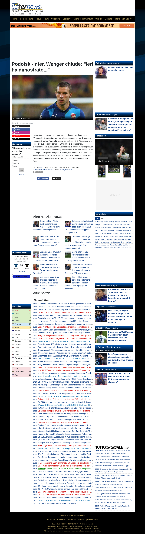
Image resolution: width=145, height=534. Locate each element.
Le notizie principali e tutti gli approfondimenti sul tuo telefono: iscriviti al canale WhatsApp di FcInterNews (83, 411)
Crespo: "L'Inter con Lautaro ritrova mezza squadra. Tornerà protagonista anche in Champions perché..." (82, 498)
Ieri (102, 218)
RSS (96, 520)
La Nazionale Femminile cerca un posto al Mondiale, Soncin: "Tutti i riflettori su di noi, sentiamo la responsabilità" (86, 321)
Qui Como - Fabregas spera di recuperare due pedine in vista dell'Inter (68, 457)
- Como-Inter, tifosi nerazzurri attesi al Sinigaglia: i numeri (64, 472)
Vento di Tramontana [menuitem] (83, 19)
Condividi (43, 178)
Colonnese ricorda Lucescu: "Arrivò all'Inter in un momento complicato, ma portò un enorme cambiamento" (83, 356)
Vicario (16, 163)
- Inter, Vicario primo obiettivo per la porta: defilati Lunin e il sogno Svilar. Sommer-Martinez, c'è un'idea (84, 312)
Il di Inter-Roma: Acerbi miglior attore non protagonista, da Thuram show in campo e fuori (80, 408)
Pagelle (99, 307)
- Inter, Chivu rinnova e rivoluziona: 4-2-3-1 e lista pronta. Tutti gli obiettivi (71, 501)
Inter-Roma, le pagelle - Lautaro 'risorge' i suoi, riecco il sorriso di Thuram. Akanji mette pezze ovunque (120, 316)
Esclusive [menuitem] (67, 19)
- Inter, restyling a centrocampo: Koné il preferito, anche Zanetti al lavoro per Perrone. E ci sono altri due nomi (87, 492)
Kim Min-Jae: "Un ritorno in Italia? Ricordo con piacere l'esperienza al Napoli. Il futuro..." (79, 469)
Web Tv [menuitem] (98, 19)
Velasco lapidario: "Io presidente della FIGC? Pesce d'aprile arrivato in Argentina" (72, 379)
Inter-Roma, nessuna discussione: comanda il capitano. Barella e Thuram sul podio (73, 373)
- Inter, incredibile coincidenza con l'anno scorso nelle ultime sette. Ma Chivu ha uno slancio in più (83, 474)
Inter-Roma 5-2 (104, 161)
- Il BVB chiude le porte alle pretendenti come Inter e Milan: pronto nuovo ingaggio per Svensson (78, 283)
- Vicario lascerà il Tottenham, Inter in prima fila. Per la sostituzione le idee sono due (77, 454)
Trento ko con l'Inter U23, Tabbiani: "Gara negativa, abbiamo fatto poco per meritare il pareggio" (78, 362)
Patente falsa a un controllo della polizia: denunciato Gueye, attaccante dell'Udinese (74, 315)
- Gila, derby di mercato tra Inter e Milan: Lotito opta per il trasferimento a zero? (74, 466)
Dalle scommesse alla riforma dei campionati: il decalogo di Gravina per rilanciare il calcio (76, 414)
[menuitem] (131, 19)
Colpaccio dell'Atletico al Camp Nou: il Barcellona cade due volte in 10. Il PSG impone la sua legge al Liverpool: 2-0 (79, 227)
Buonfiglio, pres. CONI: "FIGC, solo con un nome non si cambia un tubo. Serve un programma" (78, 318)
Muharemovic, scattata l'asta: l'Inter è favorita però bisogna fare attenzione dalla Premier (75, 460)
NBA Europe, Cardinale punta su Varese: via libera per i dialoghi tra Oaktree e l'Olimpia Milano (78, 385)
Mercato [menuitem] (108, 19)
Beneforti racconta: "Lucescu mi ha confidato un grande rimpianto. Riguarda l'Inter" (73, 324)
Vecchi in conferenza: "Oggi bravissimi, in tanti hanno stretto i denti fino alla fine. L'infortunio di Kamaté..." (83, 376)
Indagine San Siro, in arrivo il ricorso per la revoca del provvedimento (67, 443)
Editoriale (100, 63)
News (41, 167)
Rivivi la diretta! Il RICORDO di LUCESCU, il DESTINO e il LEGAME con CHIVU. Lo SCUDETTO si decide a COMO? (88, 359)
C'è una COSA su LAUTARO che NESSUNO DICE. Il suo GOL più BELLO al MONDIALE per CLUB (80, 405)
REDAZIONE (61, 520)
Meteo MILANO (21, 276)
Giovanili (100, 328)
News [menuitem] (46, 19)
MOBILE (90, 520)
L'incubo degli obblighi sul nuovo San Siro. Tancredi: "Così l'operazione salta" (73, 431)
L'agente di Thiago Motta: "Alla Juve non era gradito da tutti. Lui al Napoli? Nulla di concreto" (77, 422)
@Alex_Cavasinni (66, 169)
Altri (15, 166)
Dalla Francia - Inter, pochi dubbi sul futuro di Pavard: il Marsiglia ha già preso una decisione (77, 391)
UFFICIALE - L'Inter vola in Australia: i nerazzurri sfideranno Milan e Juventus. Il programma (77, 382)
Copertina (100, 115)
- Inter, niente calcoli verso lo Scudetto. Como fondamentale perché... (69, 486)
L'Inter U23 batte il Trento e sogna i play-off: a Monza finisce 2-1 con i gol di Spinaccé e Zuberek (79, 396)
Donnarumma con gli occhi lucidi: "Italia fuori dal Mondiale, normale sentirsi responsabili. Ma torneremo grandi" (78, 242)
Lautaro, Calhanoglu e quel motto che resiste (57, 503)
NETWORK (51, 520)
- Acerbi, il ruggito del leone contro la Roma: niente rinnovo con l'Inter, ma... (72, 495)
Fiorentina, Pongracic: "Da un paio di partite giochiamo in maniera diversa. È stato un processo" (79, 304)
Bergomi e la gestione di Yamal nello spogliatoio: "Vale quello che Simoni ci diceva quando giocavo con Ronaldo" (86, 336)
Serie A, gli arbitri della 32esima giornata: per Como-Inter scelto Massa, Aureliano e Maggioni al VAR (81, 446)
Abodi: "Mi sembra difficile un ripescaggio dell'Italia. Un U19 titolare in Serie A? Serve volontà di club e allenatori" (86, 419)
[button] (21, 170)
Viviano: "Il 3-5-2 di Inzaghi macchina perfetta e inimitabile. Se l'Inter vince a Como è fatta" (76, 338)
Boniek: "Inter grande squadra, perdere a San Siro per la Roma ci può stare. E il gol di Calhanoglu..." (81, 425)
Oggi (97, 218)
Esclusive (100, 285)
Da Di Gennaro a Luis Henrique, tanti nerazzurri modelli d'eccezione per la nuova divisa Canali (78, 402)
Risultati (21, 174)
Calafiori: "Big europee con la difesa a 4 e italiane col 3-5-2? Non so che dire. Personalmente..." (78, 417)
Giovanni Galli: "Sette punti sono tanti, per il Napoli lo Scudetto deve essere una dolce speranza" (79, 307)
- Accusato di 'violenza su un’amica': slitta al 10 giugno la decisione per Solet (79, 353)
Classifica (16, 306)
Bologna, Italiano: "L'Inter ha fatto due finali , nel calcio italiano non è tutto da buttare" (76, 399)
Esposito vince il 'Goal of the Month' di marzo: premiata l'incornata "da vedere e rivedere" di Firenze (80, 344)
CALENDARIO (72, 520)
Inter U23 (100, 369)
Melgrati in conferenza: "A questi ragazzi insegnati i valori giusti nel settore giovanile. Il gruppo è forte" (81, 365)
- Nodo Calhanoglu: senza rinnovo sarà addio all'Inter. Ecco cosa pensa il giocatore (75, 489)
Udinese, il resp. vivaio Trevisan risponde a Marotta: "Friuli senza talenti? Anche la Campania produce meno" (46, 283)
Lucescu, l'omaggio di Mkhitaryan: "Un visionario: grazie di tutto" (65, 483)
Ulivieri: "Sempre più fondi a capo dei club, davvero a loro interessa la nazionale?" (73, 428)
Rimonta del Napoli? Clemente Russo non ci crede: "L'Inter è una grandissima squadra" (75, 434)
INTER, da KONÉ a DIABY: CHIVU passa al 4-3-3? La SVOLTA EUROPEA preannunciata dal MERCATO (83, 448)
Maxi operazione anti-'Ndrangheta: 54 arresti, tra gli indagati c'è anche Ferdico (71, 463)
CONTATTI (82, 520)
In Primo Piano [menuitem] (26, 19)
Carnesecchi (18, 157)
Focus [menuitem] (38, 19)
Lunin (16, 160)
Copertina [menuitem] (55, 19)
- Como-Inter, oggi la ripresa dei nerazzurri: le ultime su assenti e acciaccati (71, 477)
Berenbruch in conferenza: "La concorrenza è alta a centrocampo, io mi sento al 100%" (75, 367)
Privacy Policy (79, 515)
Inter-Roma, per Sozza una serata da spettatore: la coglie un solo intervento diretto (77, 451)
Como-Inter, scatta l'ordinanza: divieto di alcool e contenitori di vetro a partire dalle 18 (74, 347)
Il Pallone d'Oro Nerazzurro (108, 347)
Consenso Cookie (66, 515)
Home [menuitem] (14, 19)
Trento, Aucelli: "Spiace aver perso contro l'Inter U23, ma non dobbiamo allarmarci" (73, 350)
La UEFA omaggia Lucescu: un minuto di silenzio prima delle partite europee (70, 437)
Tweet (56, 178)
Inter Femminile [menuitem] (122, 19)
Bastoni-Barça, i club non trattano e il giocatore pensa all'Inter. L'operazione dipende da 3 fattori (78, 341)
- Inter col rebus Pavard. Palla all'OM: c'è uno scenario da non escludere (71, 480)
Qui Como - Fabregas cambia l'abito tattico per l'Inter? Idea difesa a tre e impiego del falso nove (79, 440)
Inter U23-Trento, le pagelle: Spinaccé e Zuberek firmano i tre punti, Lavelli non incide (74, 370)
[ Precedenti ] (21, 271)
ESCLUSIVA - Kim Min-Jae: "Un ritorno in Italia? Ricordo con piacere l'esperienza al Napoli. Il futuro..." (120, 295)
